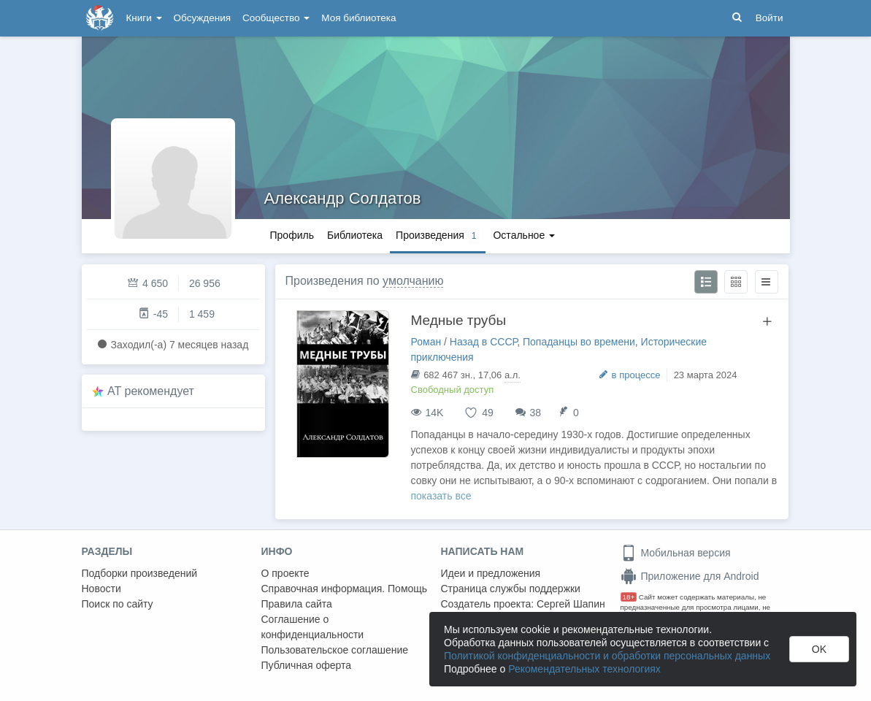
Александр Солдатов (342, 198)
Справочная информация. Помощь (344, 588)
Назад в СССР (483, 342)
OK (819, 649)
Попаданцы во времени (579, 342)
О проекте (285, 573)
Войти (769, 17)
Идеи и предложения (491, 573)
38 (536, 412)
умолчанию (413, 281)
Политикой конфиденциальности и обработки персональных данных (607, 656)
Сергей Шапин (571, 604)
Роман (426, 342)
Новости (101, 588)
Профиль (292, 235)
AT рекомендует (150, 391)
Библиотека (355, 235)
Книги (144, 17)
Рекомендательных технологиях (584, 669)
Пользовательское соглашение (335, 650)
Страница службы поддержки (510, 588)
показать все (441, 496)
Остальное (524, 235)
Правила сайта (296, 604)
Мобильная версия (676, 553)
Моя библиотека (358, 17)
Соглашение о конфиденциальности (312, 626)
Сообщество (276, 17)
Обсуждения (202, 17)
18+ (629, 597)
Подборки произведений (140, 573)
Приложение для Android (690, 576)
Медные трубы (459, 320)
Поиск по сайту (117, 604)
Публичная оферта (306, 665)
